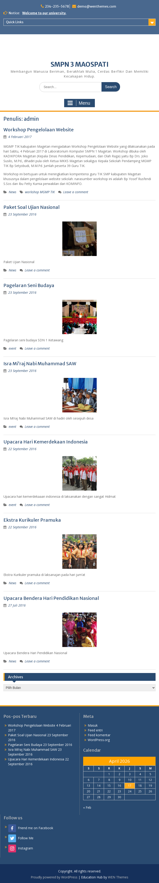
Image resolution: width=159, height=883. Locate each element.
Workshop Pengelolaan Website (38, 129)
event (12, 348)
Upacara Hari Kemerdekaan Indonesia (45, 442)
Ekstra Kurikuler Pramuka (32, 520)
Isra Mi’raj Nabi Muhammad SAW (39, 363)
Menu (79, 103)
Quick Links (14, 22)
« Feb (87, 807)
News (12, 192)
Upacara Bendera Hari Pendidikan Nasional (51, 598)
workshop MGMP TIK (40, 192)
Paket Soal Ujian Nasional (31, 207)
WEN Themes (118, 877)
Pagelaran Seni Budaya (28, 285)
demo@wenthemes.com (96, 6)
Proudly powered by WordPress (54, 877)
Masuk (93, 725)
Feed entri (95, 730)
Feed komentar (99, 735)
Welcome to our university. (44, 13)
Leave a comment (75, 192)
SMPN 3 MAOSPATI (79, 64)
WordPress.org (99, 740)
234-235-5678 (57, 6)
